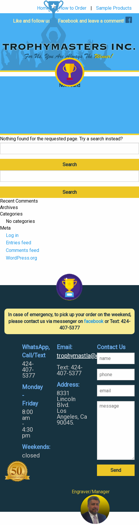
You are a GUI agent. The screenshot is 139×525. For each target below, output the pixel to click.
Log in (12, 235)
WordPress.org (21, 258)
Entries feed (18, 242)
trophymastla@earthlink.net (72, 356)
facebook (93, 321)
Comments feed (22, 250)
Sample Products (114, 8)
